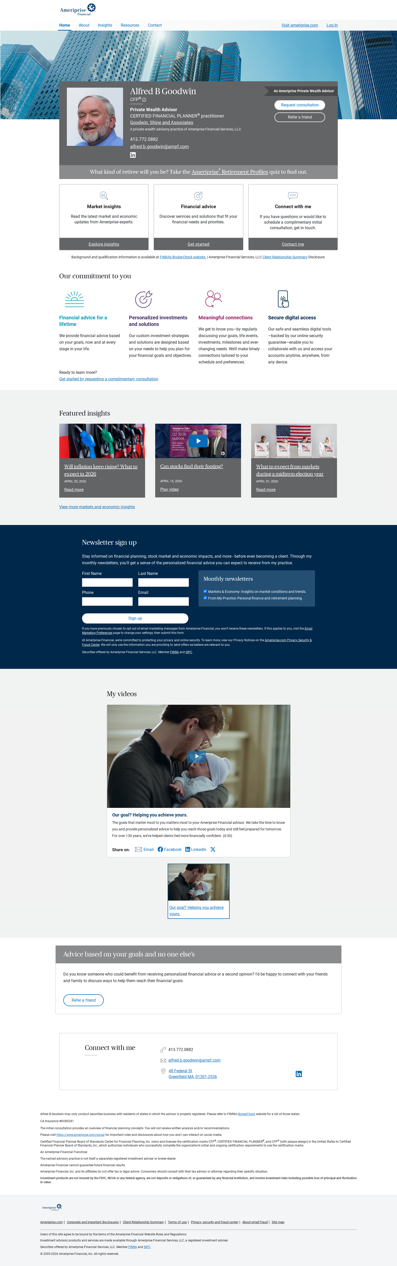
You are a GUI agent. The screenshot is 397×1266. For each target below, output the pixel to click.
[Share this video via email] (143, 850)
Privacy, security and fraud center (214, 1222)
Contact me (293, 244)
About (84, 25)
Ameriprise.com (51, 1222)
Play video (169, 489)
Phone (87, 592)
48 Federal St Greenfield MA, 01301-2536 (193, 1073)
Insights (105, 25)
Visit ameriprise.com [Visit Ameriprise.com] (300, 25)
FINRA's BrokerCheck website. (183, 257)
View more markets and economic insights (97, 506)
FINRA (174, 652)
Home (64, 25)
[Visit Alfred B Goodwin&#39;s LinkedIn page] (299, 1074)
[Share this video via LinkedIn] (195, 849)
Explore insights (104, 244)
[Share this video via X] (213, 849)
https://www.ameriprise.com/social (80, 1135)
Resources (130, 25)
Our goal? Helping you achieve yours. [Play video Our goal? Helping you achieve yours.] (196, 910)
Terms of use (177, 1222)
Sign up (135, 618)
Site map (278, 1222)
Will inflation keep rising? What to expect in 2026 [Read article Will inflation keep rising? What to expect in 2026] (100, 470)
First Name (92, 573)
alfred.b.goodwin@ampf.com (159, 146)
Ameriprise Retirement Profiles (230, 172)
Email (143, 592)
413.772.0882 (144, 139)
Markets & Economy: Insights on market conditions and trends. (257, 592)
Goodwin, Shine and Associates (161, 122)
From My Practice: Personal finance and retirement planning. (255, 598)
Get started (198, 244)
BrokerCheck (246, 1114)
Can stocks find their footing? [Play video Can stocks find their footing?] (191, 466)
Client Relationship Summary (285, 257)
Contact (155, 25)
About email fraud (255, 1222)
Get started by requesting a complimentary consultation (108, 379)
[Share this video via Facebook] (169, 849)
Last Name (148, 573)
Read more (74, 489)
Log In (332, 25)
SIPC (189, 652)
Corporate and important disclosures (93, 1222)
